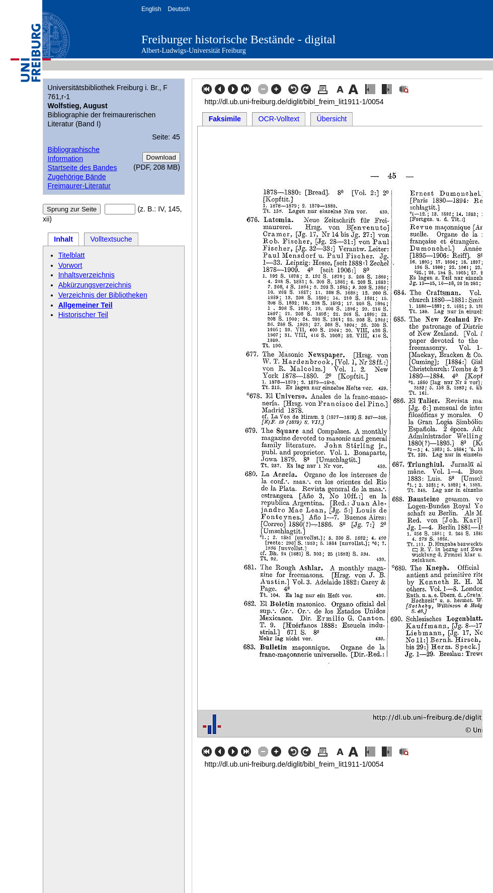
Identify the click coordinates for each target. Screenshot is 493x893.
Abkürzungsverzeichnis (94, 285)
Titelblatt (71, 255)
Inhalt (63, 239)
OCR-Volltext (279, 119)
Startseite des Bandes (82, 168)
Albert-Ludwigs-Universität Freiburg (193, 50)
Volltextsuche (111, 239)
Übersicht (332, 119)
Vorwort (70, 265)
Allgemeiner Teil (85, 305)
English (151, 9)
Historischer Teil (83, 315)
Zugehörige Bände (76, 177)
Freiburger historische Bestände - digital (238, 39)
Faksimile (225, 119)
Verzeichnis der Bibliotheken (102, 295)
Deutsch (179, 9)
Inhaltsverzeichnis (86, 275)
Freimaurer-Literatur (78, 186)
